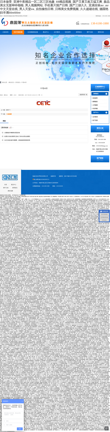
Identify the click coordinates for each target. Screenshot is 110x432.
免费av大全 (74, 241)
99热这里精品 (88, 275)
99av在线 (77, 316)
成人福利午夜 (17, 368)
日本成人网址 (74, 344)
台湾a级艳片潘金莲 (102, 301)
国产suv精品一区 (49, 417)
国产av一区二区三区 (22, 278)
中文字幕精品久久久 (37, 199)
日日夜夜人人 (91, 356)
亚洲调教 (6, 249)
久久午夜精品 (8, 221)
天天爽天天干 (12, 292)
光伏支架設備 (18, 32)
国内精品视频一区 (74, 207)
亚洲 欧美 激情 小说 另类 (90, 226)
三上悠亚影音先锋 (61, 406)
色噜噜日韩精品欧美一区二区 (22, 204)
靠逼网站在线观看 (96, 379)
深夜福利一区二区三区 (25, 359)
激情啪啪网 (98, 312)
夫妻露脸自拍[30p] (72, 265)
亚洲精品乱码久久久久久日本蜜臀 (37, 267)
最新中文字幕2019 (72, 307)
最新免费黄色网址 (5, 233)
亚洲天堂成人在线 (98, 245)
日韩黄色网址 (51, 233)
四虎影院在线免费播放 (58, 343)
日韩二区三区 (6, 253)
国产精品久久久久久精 (44, 344)
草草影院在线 (14, 309)
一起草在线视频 (68, 347)
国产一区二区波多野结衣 (16, 235)
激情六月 (32, 210)
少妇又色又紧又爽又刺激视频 (20, 272)
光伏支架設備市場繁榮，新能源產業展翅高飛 (17, 140)
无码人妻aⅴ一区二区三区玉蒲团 (80, 269)
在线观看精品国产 (58, 252)
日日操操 (72, 386)
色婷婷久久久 (54, 411)
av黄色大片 (37, 226)
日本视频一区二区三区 (67, 286)
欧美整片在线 (22, 249)
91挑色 (64, 273)
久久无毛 (35, 310)
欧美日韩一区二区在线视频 (20, 216)
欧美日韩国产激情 (14, 211)
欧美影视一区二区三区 (24, 305)
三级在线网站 (62, 385)
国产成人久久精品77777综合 (93, 207)
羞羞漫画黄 (40, 299)
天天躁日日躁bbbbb (15, 321)
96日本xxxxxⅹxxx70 (101, 202)
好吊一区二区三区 (14, 259)
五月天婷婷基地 (78, 259)
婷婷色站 (67, 428)
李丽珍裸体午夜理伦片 (42, 255)
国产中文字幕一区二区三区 (99, 229)
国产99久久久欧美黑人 (33, 211)
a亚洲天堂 (82, 310)
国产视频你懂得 (71, 405)
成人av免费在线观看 (38, 278)
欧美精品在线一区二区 (80, 246)
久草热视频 (39, 341)
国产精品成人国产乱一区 (51, 335)
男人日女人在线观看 (45, 411)
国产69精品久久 (80, 234)
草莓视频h (24, 225)
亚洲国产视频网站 (51, 275)
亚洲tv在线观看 (44, 423)
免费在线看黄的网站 (104, 367)
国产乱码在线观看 (96, 246)
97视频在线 (28, 222)
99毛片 (53, 402)
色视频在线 (90, 305)
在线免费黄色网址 (81, 408)
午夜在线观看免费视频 (37, 215)
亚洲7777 (105, 349)
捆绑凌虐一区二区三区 (77, 325)
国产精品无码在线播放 (63, 290)
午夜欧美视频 (55, 269)
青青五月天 (63, 316)
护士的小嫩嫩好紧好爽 (75, 345)
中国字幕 (26, 231)
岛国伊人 (101, 340)
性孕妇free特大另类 (74, 427)
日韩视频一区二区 (59, 305)
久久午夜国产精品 (99, 240)
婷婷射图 (94, 316)
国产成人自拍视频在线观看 (8, 244)
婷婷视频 (93, 230)
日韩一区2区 (41, 200)
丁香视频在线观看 (90, 288)
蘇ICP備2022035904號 (70, 176)
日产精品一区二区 (34, 362)
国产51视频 (91, 382)
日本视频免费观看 (71, 409)
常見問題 (95, 108)
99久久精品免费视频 (33, 264)
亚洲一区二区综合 (64, 345)
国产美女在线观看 (73, 223)
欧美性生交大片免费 (20, 206)
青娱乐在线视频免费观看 (60, 306)
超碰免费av (86, 273)
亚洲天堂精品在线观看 (18, 273)
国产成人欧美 (5, 294)
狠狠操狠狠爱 (11, 345)
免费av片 (97, 394)
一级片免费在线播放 (57, 222)
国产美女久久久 (47, 249)
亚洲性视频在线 (42, 329)
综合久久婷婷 (97, 401)
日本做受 (82, 341)
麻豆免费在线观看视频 (98, 275)
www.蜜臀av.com (71, 216)
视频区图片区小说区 (30, 207)
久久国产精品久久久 (35, 265)
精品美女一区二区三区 (44, 332)
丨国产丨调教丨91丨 (26, 199)
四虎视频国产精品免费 (103, 286)
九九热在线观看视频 (16, 212)
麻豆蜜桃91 (7, 331)
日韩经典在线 (13, 278)
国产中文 (77, 400)
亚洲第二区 (22, 223)
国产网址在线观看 (59, 401)
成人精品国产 (82, 374)
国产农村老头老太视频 (62, 223)
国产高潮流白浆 (56, 246)
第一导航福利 (54, 307)
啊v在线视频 (34, 368)
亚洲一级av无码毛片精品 (78, 373)
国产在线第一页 (8, 229)
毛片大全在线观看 (90, 268)
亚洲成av (96, 321)
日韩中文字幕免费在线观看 (80, 215)
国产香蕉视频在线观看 (57, 200)
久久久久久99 (74, 279)
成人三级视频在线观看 (73, 221)
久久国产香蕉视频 (95, 306)
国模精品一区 (44, 216)
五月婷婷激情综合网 (48, 225)
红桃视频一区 (10, 252)
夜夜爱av (64, 218)
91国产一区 (71, 275)
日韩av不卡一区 (12, 219)
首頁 (5, 184)
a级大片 (54, 210)
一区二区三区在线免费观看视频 (48, 226)
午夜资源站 (49, 322)
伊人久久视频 (85, 218)
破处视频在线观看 (22, 336)
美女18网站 (14, 325)
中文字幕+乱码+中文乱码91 (66, 421)
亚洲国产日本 (43, 359)
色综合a (74, 348)
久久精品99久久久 (58, 359)
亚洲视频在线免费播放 (52, 333)
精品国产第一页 (7, 317)
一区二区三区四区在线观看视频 (100, 373)
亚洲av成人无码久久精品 (100, 385)
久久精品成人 (47, 253)
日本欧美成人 (87, 219)
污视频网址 (21, 331)
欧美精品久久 (71, 245)
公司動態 (95, 105)
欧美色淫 (101, 423)
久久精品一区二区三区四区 (39, 333)
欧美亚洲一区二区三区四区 (96, 291)
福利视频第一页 (35, 324)
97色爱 (21, 332)
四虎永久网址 (48, 279)
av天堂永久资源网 (40, 371)
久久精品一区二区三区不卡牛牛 (71, 248)
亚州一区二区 (66, 283)
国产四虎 (23, 250)
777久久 (102, 253)
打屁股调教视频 (14, 394)
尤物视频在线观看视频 (86, 199)
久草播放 (85, 264)
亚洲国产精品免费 (41, 290)
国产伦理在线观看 (65, 310)
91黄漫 (73, 420)
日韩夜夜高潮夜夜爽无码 (6, 246)
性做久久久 (93, 231)
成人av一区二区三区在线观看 (95, 335)
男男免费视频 (91, 200)
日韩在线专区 (69, 301)
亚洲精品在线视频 (16, 396)
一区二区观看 (16, 269)
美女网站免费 (53, 340)
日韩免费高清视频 (78, 352)
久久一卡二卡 (74, 374)
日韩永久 (61, 398)
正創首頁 (5, 32)
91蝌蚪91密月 (17, 344)
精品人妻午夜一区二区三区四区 (36, 356)
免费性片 (25, 260)
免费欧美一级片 (58, 302)
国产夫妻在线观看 (60, 288)
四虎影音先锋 (56, 316)
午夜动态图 (22, 207)
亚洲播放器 (65, 260)
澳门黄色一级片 (62, 349)
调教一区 (51, 256)
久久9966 (31, 219)
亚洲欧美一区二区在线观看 (98, 298)
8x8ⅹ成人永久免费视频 (72, 318)
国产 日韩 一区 (28, 283)
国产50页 (63, 276)
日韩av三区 (77, 203)
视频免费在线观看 (94, 290)
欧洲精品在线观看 (70, 425)
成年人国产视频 (27, 203)
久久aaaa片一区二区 (91, 250)
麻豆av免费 (48, 200)
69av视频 (42, 279)
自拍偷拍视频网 (7, 263)
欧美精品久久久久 (86, 313)
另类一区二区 (14, 291)
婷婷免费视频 (16, 199)
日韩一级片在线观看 (15, 385)
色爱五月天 (77, 314)
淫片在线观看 (29, 268)
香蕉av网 (98, 393)
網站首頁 (11, 82)
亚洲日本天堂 (3, 256)
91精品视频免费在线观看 (69, 336)
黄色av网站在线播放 (104, 320)
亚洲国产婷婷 (105, 339)
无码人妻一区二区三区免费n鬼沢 (17, 227)
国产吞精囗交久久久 (32, 233)
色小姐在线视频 (71, 240)
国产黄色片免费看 (18, 231)
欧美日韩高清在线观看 (80, 322)
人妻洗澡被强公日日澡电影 (64, 424)
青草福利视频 (75, 219)
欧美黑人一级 (95, 302)
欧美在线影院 (34, 325)
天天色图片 (43, 265)
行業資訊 (17, 82)
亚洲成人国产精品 (75, 244)
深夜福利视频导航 (29, 238)
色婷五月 (80, 256)
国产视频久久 (4, 206)
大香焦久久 (41, 310)
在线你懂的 (3, 202)
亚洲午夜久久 (57, 303)
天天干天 (30, 411)
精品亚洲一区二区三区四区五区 (94, 204)
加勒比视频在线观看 (87, 302)
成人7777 (106, 245)
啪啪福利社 (12, 294)
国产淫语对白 (51, 337)
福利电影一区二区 (62, 307)
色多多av (19, 393)
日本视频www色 (63, 253)
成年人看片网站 (78, 313)
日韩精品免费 (24, 385)
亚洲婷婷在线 (74, 354)
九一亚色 (65, 227)
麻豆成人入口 (26, 415)
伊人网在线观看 (48, 430)
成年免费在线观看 (54, 314)
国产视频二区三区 (61, 405)
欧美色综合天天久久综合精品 (54, 394)
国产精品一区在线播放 (104, 255)
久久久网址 (44, 306)
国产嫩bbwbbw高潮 (37, 234)
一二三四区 (50, 306)
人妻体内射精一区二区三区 (65, 331)
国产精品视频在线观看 (6, 271)
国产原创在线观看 (52, 396)
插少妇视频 (78, 328)
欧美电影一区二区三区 (28, 352)
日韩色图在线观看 (14, 223)
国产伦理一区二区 (98, 326)
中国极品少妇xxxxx (82, 409)
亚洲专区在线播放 (101, 307)
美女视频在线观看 (13, 341)
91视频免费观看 (32, 317)
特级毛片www (48, 257)
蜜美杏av (65, 203)
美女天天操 (75, 222)
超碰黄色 (23, 335)
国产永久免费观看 (28, 226)
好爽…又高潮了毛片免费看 (26, 312)
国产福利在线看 (81, 225)
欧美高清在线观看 (17, 363)
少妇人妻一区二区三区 (31, 320)
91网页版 (10, 326)
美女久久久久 (23, 264)
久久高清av (85, 280)
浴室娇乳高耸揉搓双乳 (30, 299)
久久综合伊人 (67, 324)
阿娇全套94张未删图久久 (6, 398)
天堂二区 (54, 368)
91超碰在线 (80, 389)
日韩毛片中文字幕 (47, 286)
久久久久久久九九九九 (103, 225)
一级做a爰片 (43, 336)
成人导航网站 (54, 428)
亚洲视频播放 (37, 268)
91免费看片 (102, 363)
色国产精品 (105, 406)
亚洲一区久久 (66, 297)
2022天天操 (91, 351)
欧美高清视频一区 (84, 260)
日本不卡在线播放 (67, 222)
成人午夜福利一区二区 (86, 214)
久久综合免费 (58, 233)
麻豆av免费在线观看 (82, 335)
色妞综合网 (106, 203)
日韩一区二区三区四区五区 (53, 282)
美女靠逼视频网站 (68, 210)
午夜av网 (17, 374)
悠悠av (77, 388)
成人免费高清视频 (68, 398)
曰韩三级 (60, 261)
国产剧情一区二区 (39, 238)
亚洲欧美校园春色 (30, 275)
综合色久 (92, 389)
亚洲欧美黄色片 (17, 229)
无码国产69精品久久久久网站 (45, 326)
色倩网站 (16, 381)
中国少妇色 (99, 230)
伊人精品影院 (22, 373)
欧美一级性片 (51, 235)
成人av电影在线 (18, 267)
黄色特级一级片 (78, 273)
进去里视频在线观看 (19, 397)
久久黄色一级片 (62, 360)
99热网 (19, 265)
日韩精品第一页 (66, 244)
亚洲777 (30, 278)
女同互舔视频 (60, 324)
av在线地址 (46, 261)
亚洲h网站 (88, 230)
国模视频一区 (106, 235)
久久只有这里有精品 (52, 271)
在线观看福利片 (77, 280)
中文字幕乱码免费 (76, 291)
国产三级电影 (37, 273)
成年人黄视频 (58, 244)
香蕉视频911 (42, 298)
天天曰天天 (39, 204)
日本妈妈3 (4, 358)
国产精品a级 (7, 240)
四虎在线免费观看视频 (79, 230)
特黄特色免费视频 (54, 390)
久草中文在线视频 (86, 287)
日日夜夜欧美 (52, 255)
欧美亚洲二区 (66, 351)
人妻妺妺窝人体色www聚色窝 (94, 223)
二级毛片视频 (6, 310)
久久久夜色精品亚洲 (52, 265)
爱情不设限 (26, 382)
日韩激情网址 (56, 378)
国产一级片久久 (16, 316)
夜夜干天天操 (50, 317)
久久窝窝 (92, 362)
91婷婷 (80, 355)
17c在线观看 (5, 286)
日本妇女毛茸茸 (38, 261)
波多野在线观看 (33, 212)
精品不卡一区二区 (63, 408)
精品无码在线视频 (61, 409)
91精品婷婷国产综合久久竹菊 (20, 297)
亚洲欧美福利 (56, 291)
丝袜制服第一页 (86, 328)
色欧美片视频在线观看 (87, 397)
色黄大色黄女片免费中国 (6, 363)
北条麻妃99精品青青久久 (94, 347)
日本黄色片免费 (18, 360)
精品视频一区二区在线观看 (103, 343)
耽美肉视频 (9, 272)
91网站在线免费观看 (10, 288)
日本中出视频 (3, 204)
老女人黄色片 (21, 268)
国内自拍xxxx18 (4, 227)
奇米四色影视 (7, 375)
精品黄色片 (25, 267)
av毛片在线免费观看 (100, 268)
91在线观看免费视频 (91, 390)
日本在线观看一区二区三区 (92, 303)
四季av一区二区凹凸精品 (73, 306)
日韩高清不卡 (78, 405)
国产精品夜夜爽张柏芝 (41, 271)
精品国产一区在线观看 (34, 245)
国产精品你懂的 (7, 283)
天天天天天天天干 (98, 309)
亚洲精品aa (84, 286)
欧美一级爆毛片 (88, 234)
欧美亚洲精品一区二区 (59, 389)
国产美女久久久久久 (36, 222)
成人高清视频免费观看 (38, 402)
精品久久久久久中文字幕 (46, 203)
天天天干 (58, 287)
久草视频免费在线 (18, 248)
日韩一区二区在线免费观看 (57, 207)
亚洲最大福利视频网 (14, 284)
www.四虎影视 (16, 282)
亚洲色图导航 (58, 208)
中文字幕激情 (35, 292)
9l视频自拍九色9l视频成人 (60, 225)
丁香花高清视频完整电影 (14, 337)
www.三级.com (23, 211)
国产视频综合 (91, 292)
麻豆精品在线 (44, 413)
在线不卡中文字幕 (92, 307)
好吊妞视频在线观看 (52, 290)
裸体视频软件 (80, 278)
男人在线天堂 (93, 324)
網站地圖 (10, 191)
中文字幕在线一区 (46, 222)
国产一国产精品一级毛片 (41, 337)
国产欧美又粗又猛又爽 (81, 425)
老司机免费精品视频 (46, 241)
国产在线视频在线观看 (35, 339)
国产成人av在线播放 (31, 240)
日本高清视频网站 (42, 252)
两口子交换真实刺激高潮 (23, 218)
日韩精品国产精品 (9, 231)
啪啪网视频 (39, 307)
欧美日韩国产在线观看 (49, 354)
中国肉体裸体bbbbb (32, 329)
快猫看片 (85, 329)
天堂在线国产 (34, 415)
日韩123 (9, 388)
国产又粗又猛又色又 (81, 204)
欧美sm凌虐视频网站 (48, 377)
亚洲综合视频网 (93, 218)
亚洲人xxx (43, 295)
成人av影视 (100, 208)
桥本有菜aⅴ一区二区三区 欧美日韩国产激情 (60, 202)
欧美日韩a (75, 250)
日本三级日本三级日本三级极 (91, 227)
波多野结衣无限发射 (84, 295)
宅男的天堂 (23, 259)
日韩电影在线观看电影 (33, 336)
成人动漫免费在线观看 (24, 241)
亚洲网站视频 (64, 295)
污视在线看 (36, 423)
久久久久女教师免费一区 (60, 298)
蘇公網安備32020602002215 (41, 179)
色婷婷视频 (78, 199)
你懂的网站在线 (101, 299)
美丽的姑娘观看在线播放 (34, 216)
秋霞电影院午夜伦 (38, 377)
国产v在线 (106, 305)
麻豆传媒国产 (88, 373)
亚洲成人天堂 (8, 230)
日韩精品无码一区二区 (70, 305)
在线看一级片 (28, 358)
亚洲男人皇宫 (83, 363)
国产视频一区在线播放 (20, 367)
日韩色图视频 (20, 222)
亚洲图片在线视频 (47, 291)
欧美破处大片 (60, 320)
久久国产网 (15, 241)
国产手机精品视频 (53, 375)
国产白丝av (98, 355)
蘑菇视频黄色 (56, 215)
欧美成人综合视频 (76, 402)
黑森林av (7, 222)
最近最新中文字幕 (19, 299)
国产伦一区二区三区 (19, 301)
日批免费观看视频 (10, 202)
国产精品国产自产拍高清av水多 (74, 349)
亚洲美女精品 (76, 235)
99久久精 (102, 302)
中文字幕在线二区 (39, 421)
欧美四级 (86, 271)
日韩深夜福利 (86, 386)
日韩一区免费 (86, 216)
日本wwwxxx (45, 424)
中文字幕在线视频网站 (53, 206)
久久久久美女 (54, 313)
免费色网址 (100, 203)
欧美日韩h (59, 260)
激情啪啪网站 (57, 294)
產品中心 (46, 32)
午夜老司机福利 (98, 322)
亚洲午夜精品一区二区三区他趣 (76, 272)
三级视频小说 (88, 341)
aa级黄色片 (11, 237)
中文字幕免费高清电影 (77, 226)
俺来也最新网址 (68, 393)
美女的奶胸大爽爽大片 (98, 364)
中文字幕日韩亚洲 (78, 299)
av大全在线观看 (26, 389)
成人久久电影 (41, 212)
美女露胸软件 (46, 248)
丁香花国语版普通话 (75, 214)
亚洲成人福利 (41, 405)
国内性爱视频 (79, 294)
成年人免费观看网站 (25, 314)
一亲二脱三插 (24, 212)
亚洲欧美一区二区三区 (65, 325)
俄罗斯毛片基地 (34, 214)
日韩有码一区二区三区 (55, 234)
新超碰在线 (50, 295)
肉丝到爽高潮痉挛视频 (71, 389)
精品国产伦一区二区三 (86, 282)
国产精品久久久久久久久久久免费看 (89, 367)
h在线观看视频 (66, 233)
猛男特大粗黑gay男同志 (92, 374)
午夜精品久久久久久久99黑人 (34, 225)
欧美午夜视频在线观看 (97, 332)
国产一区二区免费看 (17, 261)
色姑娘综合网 (12, 390)
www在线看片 (102, 329)
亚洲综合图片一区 (42, 233)
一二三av (103, 260)
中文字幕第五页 (85, 244)
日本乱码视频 (21, 240)
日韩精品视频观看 (66, 208)
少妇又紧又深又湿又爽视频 (10, 298)
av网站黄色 (29, 390)
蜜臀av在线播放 (38, 250)
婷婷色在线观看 (22, 341)
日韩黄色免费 (58, 227)
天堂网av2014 (98, 351)
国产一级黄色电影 (34, 397)
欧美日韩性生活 (42, 320)
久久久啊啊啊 (83, 427)
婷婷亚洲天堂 (67, 402)
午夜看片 (81, 219)
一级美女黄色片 (32, 290)
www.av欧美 (3, 324)
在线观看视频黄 (27, 242)
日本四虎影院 (80, 241)
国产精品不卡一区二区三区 (79, 261)
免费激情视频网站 (33, 298)
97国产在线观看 (18, 256)
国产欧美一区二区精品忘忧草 (30, 252)
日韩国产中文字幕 (73, 381)
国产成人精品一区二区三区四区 (97, 244)
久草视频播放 (79, 326)
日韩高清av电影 (89, 245)
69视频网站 (100, 276)
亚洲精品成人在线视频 (77, 208)
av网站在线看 (94, 428)
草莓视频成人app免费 (8, 364)
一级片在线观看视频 (101, 377)
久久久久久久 (90, 221)
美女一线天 (39, 348)
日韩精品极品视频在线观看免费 (36, 253)
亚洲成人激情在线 (71, 225)
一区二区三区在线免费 (48, 208)
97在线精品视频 (23, 233)
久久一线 (39, 406)
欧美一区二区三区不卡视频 (47, 227)
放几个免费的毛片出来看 (67, 282)
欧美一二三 (14, 388)
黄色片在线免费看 (103, 336)
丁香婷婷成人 (61, 309)
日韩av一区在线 (72, 408)
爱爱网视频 (8, 250)
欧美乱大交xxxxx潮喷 (54, 221)
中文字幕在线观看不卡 (5, 226)
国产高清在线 (43, 381)
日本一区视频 (51, 367)
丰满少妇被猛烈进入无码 (79, 398)
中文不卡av (94, 317)
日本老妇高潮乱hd (81, 379)
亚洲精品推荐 (41, 257)
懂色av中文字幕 (97, 234)
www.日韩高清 (14, 233)
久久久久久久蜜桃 (71, 303)
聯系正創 (101, 32)
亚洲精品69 (53, 237)
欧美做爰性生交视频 (75, 284)
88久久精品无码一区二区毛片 (53, 218)
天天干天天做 (31, 230)
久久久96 (38, 207)
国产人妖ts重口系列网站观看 (64, 211)
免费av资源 (5, 313)
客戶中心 (96, 112)
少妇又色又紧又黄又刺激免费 (29, 326)
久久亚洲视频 (38, 286)
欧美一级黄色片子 (8, 389)
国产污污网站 (57, 295)
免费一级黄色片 (37, 374)
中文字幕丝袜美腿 (75, 233)
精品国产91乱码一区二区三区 (43, 419)
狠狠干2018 (47, 276)
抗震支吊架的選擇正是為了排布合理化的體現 (17, 136)
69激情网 (90, 385)
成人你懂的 (7, 386)
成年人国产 (51, 413)
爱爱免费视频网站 (17, 242)
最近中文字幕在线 (72, 267)
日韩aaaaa (47, 390)
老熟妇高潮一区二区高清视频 (40, 206)
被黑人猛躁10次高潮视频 (92, 359)
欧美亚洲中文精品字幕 (94, 269)
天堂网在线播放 (59, 377)
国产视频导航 (54, 363)
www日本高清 (92, 421)
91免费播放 (43, 218)
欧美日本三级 (70, 199)
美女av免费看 (80, 253)
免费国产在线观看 (83, 200)
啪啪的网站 (98, 339)
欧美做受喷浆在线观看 (95, 260)
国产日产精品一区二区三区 (82, 415)
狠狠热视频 (87, 298)
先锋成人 (66, 284)
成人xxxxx (12, 377)
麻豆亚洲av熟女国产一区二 (98, 238)
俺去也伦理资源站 (71, 379)
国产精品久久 (56, 430)
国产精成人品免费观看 (37, 229)
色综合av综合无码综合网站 (40, 364)
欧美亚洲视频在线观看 (44, 272)
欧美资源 (74, 202)
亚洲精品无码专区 (53, 321)
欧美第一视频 (59, 283)
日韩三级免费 (70, 273)
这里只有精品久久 (82, 417)
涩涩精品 (25, 235)
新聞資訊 (79, 32)
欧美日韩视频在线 (17, 326)
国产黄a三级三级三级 (29, 263)
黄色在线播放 (16, 398)
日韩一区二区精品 (74, 206)
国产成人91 (14, 222)
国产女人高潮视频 (65, 374)
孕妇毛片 (86, 339)
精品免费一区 (11, 290)
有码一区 (75, 229)
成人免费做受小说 (75, 231)
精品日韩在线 (86, 256)
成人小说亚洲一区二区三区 (12, 234)
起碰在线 (57, 337)
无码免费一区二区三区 (82, 382)
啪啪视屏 (18, 202)
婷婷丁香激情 (29, 250)
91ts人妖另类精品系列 (84, 343)
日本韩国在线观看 (26, 368)
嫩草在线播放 (8, 282)
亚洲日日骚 (48, 210)
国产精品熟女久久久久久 (70, 366)
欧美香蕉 (21, 284)
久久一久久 (83, 221)
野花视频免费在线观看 (17, 263)
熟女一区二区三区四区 (98, 341)
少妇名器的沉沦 (103, 199)
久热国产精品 (90, 242)
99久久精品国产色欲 (33, 272)
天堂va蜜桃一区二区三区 (6, 199)
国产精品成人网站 (17, 214)
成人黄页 (83, 203)
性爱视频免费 (19, 245)
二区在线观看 (23, 253)
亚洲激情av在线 (9, 397)
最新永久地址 (16, 356)
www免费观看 (30, 421)
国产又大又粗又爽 (49, 244)
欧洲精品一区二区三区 (7, 360)
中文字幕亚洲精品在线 (24, 309)
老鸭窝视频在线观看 (65, 378)
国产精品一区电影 (96, 219)
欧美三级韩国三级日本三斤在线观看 (93, 406)
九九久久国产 (62, 321)
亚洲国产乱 (10, 256)
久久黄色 (105, 283)
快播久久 (23, 229)
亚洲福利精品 (78, 386)
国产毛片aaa (5, 377)
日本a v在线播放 (97, 214)
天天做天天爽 (100, 222)
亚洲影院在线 (9, 238)
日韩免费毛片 (39, 373)
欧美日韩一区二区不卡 (91, 310)
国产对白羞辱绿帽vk (19, 238)
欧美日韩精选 (80, 265)
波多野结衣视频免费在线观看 (20, 230)
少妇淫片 (105, 271)
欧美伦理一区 (26, 214)
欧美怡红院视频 (95, 216)
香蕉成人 (85, 421)
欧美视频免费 (106, 204)
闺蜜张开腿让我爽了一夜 (16, 260)
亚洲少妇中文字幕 (76, 413)
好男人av (95, 199)
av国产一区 (67, 214)
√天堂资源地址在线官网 (83, 249)
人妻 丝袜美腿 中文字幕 (103, 226)
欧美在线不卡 (55, 253)
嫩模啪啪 (89, 261)
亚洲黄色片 (38, 221)
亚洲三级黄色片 (45, 355)
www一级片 (41, 325)
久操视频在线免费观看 (28, 360)
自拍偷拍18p (79, 240)
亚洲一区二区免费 (21, 392)
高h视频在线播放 (102, 314)
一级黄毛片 (48, 402)
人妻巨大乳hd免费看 (90, 222)
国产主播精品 (43, 292)
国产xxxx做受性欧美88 (18, 226)
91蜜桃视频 (56, 257)
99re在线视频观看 (92, 286)
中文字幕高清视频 (70, 309)
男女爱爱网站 (72, 312)
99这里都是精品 (51, 283)
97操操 (94, 263)
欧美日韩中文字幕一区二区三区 (20, 200)
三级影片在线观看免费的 (7, 344)
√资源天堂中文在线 (92, 215)
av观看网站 (67, 231)
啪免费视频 (79, 216)
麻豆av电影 (77, 282)
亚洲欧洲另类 (48, 212)
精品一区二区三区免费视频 (61, 267)
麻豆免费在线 (79, 227)
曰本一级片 (10, 248)
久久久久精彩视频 (104, 362)
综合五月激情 (23, 374)
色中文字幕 (86, 336)
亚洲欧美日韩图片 (82, 307)
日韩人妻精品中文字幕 (5, 340)
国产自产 (43, 287)
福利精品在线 (5, 328)
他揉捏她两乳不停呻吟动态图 (21, 208)
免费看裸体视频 (87, 370)
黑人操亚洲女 (31, 235)
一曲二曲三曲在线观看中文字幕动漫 (74, 317)
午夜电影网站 (25, 265)
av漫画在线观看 (55, 199)
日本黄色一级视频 (97, 294)
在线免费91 (102, 265)
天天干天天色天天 (64, 206)
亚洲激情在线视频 (4, 215)
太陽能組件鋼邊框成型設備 (12, 132)
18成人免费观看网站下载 (75, 287)
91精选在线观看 (92, 301)
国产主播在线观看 (89, 253)
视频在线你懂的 (83, 223)
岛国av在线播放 (33, 257)
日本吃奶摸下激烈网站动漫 (10, 279)
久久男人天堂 (56, 339)
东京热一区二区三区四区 (27, 202)
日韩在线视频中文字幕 (50, 223)
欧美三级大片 (45, 221)
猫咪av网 (10, 216)
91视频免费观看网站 (38, 398)
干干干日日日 (85, 291)
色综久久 (104, 351)
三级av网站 (33, 204)
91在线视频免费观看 (35, 306)
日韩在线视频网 (84, 320)
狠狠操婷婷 (32, 269)
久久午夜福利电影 (26, 428)
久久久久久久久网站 (74, 260)
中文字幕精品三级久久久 (41, 219)
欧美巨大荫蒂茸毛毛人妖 (33, 279)
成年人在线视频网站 (45, 347)
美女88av (6, 275)
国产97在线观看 (47, 313)
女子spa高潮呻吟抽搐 (59, 242)
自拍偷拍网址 (35, 301)
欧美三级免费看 (44, 288)
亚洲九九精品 (50, 267)
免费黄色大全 (102, 259)
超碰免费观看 (80, 392)
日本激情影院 (16, 348)
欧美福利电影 (8, 214)
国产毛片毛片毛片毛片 (49, 259)
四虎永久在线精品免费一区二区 (64, 255)
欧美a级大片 (21, 283)
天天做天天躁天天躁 (80, 275)
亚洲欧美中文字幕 (45, 268)
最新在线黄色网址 (57, 264)
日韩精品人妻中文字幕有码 (30, 405)
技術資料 (68, 32)
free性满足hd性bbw (8, 208)
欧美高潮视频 (43, 324)
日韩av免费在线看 (79, 257)
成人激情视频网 (54, 263)
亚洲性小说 (6, 260)
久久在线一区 (91, 355)
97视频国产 (53, 405)
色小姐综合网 (18, 290)
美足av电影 (28, 313)
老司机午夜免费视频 (80, 359)
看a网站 (7, 255)
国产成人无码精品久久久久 (46, 302)
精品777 (26, 245)
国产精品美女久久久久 (100, 419)
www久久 (87, 241)
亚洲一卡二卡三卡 (6, 379)
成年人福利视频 (91, 202)
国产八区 (70, 235)
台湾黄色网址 (41, 368)
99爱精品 (52, 344)
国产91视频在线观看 (48, 204)
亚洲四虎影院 (104, 411)
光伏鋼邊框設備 (32, 32)
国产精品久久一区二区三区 (41, 375)
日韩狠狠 (67, 354)
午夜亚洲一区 (90, 312)
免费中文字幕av (45, 237)
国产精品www (58, 413)
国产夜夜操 (78, 404)
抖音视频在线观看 (62, 265)
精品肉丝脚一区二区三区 (92, 340)
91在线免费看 (3, 237)
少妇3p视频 (22, 313)
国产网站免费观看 (87, 263)
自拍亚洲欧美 (37, 287)
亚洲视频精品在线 (34, 404)
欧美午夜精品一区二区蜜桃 (88, 419)
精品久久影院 (100, 390)
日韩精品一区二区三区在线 (97, 241)
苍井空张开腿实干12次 (71, 242)
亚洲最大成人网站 (85, 231)
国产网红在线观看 (13, 207)
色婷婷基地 (97, 400)
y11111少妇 (55, 421)
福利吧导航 (27, 325)
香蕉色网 (53, 241)
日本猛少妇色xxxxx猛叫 (69, 204)
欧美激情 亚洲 (84, 331)
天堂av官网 (39, 284)
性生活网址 (106, 208)
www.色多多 (92, 264)
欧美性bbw (43, 392)
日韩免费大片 (9, 301)
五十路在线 (13, 393)
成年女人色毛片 (49, 242)
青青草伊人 (46, 234)
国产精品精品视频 (20, 390)
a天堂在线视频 (53, 261)
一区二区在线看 (67, 383)
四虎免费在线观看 (85, 233)
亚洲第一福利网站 (87, 259)
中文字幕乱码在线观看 (45, 246)
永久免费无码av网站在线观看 (63, 237)
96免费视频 (56, 325)
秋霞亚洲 (87, 278)
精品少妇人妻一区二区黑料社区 (87, 377)
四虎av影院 (50, 245)
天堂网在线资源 (41, 351)
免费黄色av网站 (39, 316)
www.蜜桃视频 (63, 216)
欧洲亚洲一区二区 (103, 248)
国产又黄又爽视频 (53, 309)
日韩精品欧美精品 (58, 204)
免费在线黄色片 (72, 382)
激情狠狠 (61, 355)
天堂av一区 (17, 264)
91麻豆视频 (71, 246)
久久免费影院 (92, 210)
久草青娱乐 (7, 212)
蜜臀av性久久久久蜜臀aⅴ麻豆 (81, 210)
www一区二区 (7, 396)
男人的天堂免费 (51, 364)
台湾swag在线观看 (88, 309)
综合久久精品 (63, 415)
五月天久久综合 (53, 341)
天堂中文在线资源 (51, 287)
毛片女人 (5, 345)
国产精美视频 (56, 212)
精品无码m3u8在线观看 (58, 284)
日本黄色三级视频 (66, 373)
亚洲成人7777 (45, 340)
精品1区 (93, 404)
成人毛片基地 (36, 280)
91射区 (105, 276)
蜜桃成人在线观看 (32, 244)
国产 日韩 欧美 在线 (63, 271)
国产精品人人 (16, 246)
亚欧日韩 (68, 344)
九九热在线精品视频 (21, 351)
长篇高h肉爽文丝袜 (72, 249)
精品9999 (88, 246)
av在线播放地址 (35, 203)
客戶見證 (95, 120)
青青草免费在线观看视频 (17, 310)
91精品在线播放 (40, 335)
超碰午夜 (45, 299)
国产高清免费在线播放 (77, 211)
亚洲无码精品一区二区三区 (85, 364)
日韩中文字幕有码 (34, 246)
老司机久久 (38, 235)
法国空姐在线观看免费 (5, 287)
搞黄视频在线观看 (55, 276)
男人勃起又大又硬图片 (91, 358)
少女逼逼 (93, 279)
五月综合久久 (65, 287)
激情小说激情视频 (59, 278)
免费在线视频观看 (45, 280)
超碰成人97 (57, 417)
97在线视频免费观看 (94, 297)
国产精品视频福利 (82, 242)
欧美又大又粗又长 (102, 428)
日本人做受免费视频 (31, 318)
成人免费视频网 (76, 331)
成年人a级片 (24, 375)
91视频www (96, 259)
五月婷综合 (54, 268)
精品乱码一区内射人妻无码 (73, 385)
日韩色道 (16, 237)
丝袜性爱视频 (100, 279)
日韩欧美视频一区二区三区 (90, 211)
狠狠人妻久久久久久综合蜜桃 (47, 401)
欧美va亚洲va (73, 356)
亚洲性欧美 (25, 219)
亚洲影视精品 (79, 420)
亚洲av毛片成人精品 (47, 273)
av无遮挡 (85, 371)
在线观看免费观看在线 (47, 339)
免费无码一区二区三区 (29, 303)
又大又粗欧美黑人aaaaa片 (50, 331)
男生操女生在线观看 (37, 349)
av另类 (2, 265)
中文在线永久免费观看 (15, 210)
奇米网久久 (38, 263)
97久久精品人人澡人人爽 (69, 326)
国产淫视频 (51, 252)
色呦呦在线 (93, 343)
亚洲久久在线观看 (45, 328)
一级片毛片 (21, 324)
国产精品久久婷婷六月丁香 (24, 388)
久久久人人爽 (98, 235)
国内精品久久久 (41, 240)
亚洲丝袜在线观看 (26, 215)
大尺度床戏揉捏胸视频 (57, 229)
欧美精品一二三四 (57, 273)
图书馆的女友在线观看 (10, 339)
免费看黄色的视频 (30, 223)
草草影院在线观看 (20, 280)
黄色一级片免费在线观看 (34, 260)
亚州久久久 (81, 332)
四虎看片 (99, 370)
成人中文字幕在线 (37, 248)
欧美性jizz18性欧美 (13, 313)
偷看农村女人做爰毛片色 (16, 203)
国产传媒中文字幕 (29, 273)
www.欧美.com (93, 206)
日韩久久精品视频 (63, 313)
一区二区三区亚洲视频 (9, 225)
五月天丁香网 (59, 210)
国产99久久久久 (25, 269)
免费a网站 (31, 221)
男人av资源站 (66, 241)
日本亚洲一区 (66, 302)
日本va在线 (37, 347)
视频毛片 (31, 328)
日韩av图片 (82, 222)
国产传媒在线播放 (57, 203)
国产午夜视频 (47, 229)
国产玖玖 (29, 229)
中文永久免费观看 (21, 279)
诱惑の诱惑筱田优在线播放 (90, 348)
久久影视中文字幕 (44, 314)
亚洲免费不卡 (60, 396)
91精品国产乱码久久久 (87, 345)
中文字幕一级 (49, 345)
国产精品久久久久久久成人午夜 (87, 237)
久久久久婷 (8, 261)
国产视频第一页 (78, 263)
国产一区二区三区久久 (53, 219)
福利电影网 (87, 257)
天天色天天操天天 (28, 287)
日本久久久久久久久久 (57, 393)
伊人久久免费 (5, 235)
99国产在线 (69, 269)
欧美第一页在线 (99, 242)
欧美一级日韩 (24, 328)
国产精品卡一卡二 (34, 218)
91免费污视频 (7, 200)
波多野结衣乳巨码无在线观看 (20, 302)
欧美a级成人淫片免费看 (66, 215)
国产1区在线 (99, 200)
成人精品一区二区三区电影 (11, 354)
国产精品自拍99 (43, 366)
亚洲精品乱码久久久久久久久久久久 (65, 259)
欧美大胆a (56, 345)
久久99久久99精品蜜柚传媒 (51, 238)
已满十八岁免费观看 (72, 292)
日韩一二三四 (58, 386)
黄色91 (56, 400)
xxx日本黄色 (43, 245)
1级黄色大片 (101, 358)
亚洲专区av (93, 412)
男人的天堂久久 (35, 381)
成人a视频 (14, 283)
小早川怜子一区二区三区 (90, 208)
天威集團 (9, 114)
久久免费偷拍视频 (80, 288)
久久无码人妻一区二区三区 (38, 242)
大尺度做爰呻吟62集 (49, 278)
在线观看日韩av (42, 297)
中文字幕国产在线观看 (91, 333)
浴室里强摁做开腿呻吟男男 (89, 276)
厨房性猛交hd (10, 264)
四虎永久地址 (63, 199)
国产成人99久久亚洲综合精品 (42, 352)
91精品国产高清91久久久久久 (99, 287)
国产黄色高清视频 (27, 409)
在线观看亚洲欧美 (83, 206)
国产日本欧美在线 (44, 211)
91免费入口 (58, 310)
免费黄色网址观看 (102, 250)
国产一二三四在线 (35, 386)
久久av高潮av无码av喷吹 (22, 339)
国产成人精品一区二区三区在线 (65, 268)
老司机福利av (30, 259)
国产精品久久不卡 (43, 256)
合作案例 (57, 32)
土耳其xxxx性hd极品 (53, 216)
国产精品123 (11, 204)
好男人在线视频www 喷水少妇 (98, 256)
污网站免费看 (79, 336)
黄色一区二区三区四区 (62, 381)
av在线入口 (71, 203)
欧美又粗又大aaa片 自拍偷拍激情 (49, 231)
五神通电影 (22, 276)
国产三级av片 (90, 322)
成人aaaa (89, 379)
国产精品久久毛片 (82, 292)
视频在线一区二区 (79, 298)
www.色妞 (59, 383)
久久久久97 (37, 328)
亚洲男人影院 (78, 396)
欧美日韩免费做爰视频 (79, 268)
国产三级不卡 (40, 318)
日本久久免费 (70, 340)
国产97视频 (81, 279)
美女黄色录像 (54, 250)
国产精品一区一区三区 (71, 333)
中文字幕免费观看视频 (28, 261)
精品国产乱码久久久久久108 (38, 322)
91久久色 (17, 359)
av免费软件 (11, 206)
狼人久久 (94, 370)
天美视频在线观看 (70, 288)
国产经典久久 (97, 427)
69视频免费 (61, 231)
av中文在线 (44, 235)
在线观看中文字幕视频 (66, 291)
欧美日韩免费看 (47, 250)
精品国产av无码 (75, 377)
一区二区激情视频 (47, 215)
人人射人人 (82, 207)
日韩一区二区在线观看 (15, 215)
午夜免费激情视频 (82, 202)
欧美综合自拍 (41, 244)
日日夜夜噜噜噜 (14, 255)
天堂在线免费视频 (5, 385)
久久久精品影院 (46, 199)
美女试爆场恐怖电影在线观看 (71, 200)
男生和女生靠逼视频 (30, 284)
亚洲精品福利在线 (25, 246)
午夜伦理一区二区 (32, 200)
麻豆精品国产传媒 (40, 230)
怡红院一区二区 (61, 318)
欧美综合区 (49, 264)
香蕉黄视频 (60, 241)
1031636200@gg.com (102, 146)
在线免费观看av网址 (80, 340)
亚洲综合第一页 (72, 412)
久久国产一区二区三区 (85, 248)
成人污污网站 (54, 272)
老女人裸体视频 (6, 291)
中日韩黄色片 (63, 382)
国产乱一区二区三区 (49, 305)
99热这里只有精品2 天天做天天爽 (47, 214)
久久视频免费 (3, 219)
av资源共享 (104, 401)
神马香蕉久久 (70, 298)
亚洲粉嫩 (78, 218)
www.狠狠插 (77, 301)
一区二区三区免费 (71, 218)
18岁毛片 (25, 290)
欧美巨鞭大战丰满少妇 (61, 275)
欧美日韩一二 (97, 397)
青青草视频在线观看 (12, 324)
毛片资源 (58, 332)
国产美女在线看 (31, 341)
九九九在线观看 (73, 256)
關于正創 (90, 32)
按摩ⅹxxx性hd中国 (42, 317)
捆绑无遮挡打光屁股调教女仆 (33, 227)
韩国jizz (2, 354)
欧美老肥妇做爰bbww (37, 354)
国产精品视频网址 (30, 335)
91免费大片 (45, 341)
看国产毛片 (27, 386)
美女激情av (50, 359)
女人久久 (18, 225)
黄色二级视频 (74, 358)
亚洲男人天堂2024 (52, 381)
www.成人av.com (77, 252)
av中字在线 (79, 305)
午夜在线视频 (36, 288)
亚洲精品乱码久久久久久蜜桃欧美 (29, 344)
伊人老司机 (62, 269)
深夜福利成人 (5, 373)
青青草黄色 (58, 235)
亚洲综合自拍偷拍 (77, 255)
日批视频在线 (40, 305)
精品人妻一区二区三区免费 (79, 393)
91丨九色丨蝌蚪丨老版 (17, 287)
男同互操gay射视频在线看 (9, 392)
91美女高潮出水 (18, 252)
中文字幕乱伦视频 (93, 255)
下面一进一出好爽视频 (88, 212)
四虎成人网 (71, 263)
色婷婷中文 (106, 200)
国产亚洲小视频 (59, 366)
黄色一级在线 (63, 212)
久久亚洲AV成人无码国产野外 (41, 202)
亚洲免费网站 (60, 341)
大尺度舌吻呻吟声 (80, 245)
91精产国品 (61, 428)
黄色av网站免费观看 (103, 333)
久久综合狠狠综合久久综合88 (64, 226)
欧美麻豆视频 (22, 255)
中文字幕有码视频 (96, 411)
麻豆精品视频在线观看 (52, 360)
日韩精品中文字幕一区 (21, 294)
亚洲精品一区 (42, 264)
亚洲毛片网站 (81, 390)
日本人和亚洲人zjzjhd (76, 276)
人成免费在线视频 (39, 223)
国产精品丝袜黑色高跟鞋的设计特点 (53, 420)
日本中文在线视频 (71, 368)
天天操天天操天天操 (91, 203)
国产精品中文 (52, 288)
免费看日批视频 (45, 207)
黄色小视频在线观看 (74, 295)
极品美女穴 (88, 229)
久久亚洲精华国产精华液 (51, 230)
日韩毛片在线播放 (98, 305)
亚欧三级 (105, 230)
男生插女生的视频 (4, 210)
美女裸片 (99, 409)
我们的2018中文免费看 (65, 219)
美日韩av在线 (45, 358)
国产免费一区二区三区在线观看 (21, 221)
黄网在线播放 (106, 264)
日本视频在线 (82, 250)
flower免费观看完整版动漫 (68, 328)
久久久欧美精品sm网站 (92, 225)
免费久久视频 (38, 208)
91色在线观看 (30, 337)
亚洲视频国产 (18, 352)
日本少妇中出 (59, 214)
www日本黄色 (3, 290)
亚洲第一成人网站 (102, 405)
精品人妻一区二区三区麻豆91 (28, 427)
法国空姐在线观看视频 (76, 297)
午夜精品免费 (106, 231)
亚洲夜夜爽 (93, 295)
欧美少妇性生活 (94, 336)
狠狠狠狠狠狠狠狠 (75, 283)
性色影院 (84, 252)
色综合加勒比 (55, 322)
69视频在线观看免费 (88, 326)
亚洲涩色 (14, 307)
